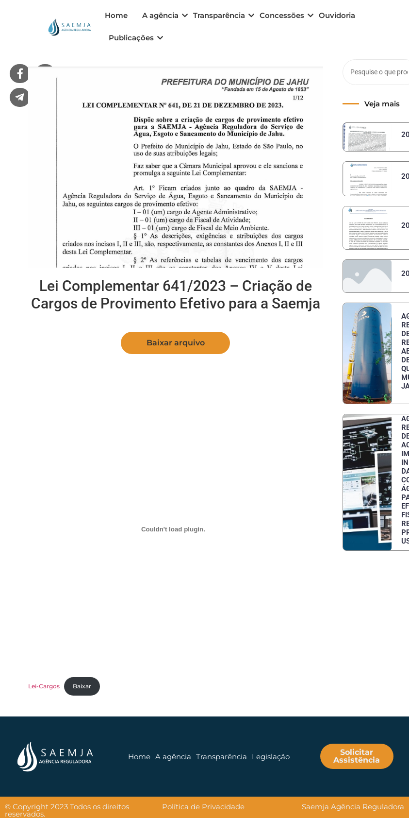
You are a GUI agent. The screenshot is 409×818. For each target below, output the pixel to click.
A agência (162, 15)
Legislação (271, 756)
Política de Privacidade (203, 806)
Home (116, 15)
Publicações (133, 37)
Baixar (82, 686)
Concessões (284, 15)
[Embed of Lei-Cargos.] (173, 529)
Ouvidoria (337, 15)
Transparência (220, 15)
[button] (175, 343)
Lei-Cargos (44, 686)
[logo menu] (69, 27)
